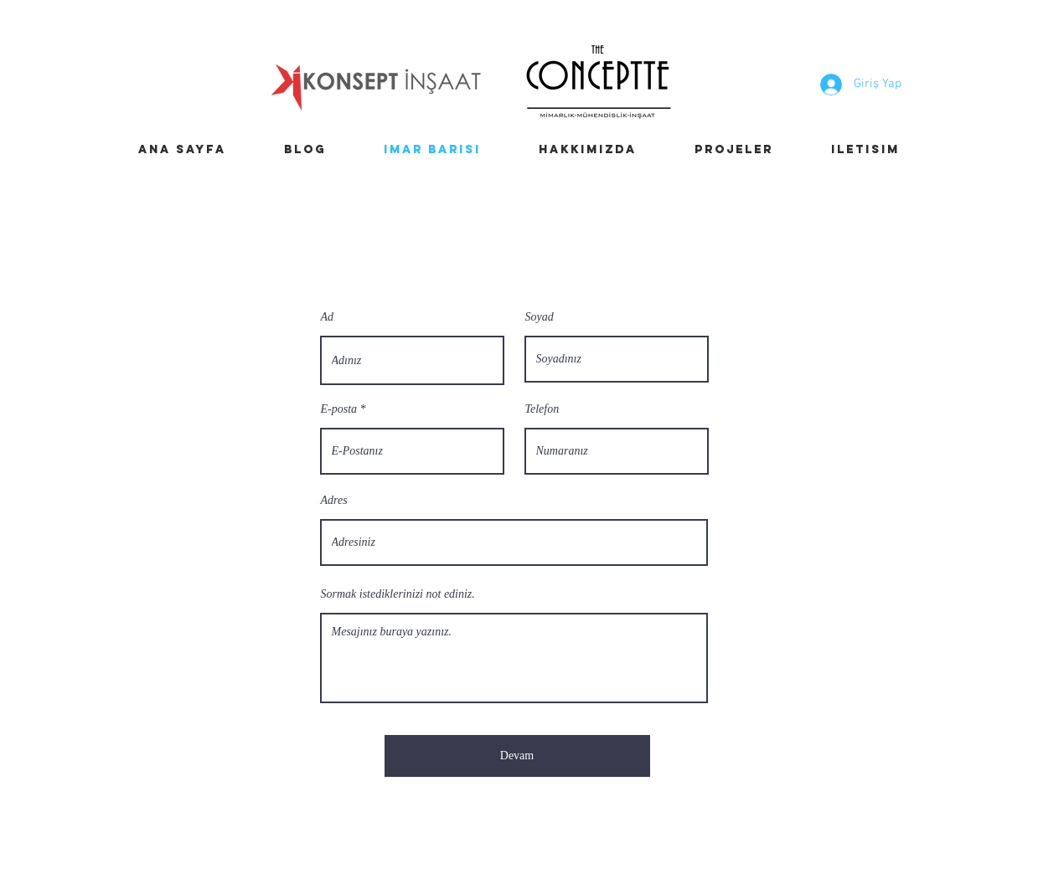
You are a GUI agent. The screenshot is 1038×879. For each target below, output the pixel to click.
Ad (327, 317)
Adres (334, 500)
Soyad (539, 317)
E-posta (339, 409)
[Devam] (517, 756)
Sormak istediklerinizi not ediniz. (398, 594)
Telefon (542, 409)
